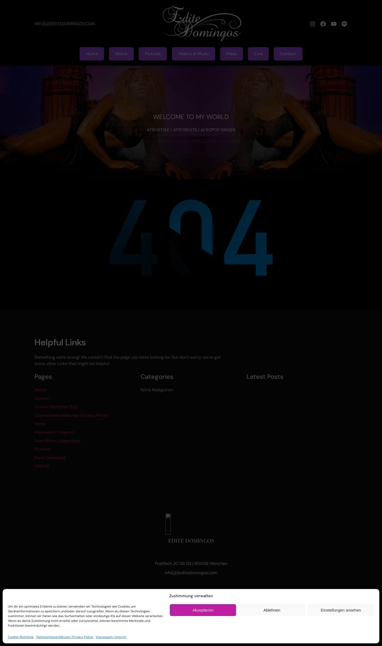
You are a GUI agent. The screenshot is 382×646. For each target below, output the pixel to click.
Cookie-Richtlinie (21, 637)
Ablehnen (271, 610)
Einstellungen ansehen (341, 610)
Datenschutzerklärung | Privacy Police (64, 637)
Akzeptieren (202, 610)
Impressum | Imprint (111, 637)
